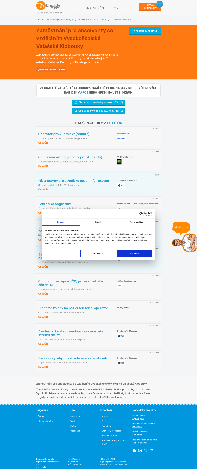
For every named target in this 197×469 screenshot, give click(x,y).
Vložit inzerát (76, 412)
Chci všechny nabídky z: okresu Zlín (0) (98, 98)
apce (84, 88)
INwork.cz (137, 422)
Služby (73, 421)
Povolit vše (134, 253)
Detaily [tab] (98, 222)
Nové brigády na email (145, 28)
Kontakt (105, 412)
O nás (104, 417)
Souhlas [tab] (60, 222)
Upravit (98, 253)
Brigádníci (94, 8)
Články (41, 412)
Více (96, 60)
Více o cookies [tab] (136, 222)
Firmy (113, 8)
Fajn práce (137, 430)
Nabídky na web (109, 431)
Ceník (72, 417)
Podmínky (106, 421)
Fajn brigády (138, 414)
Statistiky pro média (111, 426)
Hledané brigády (45, 417)
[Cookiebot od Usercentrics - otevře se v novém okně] (141, 214)
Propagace (75, 426)
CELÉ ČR (114, 118)
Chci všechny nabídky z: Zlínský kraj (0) (98, 106)
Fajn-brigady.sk (139, 438)
